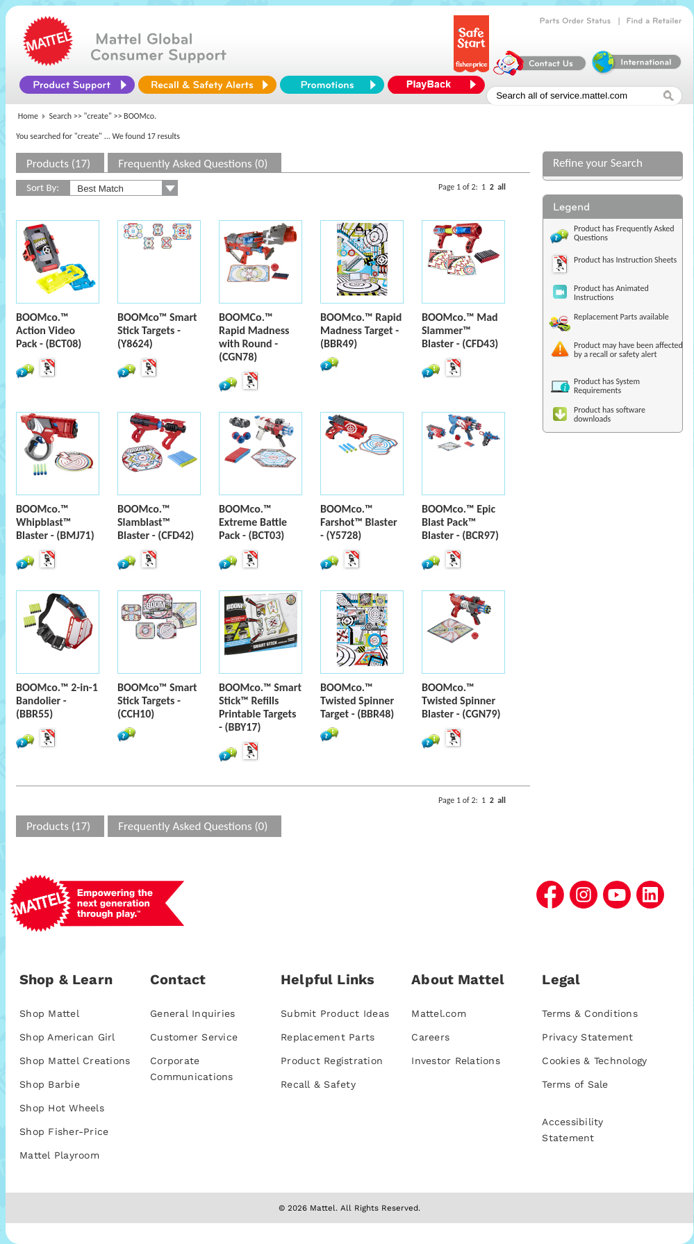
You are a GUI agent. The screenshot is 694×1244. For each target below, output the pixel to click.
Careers (430, 1037)
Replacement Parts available (621, 317)
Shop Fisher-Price (63, 1131)
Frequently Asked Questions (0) (192, 163)
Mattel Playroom (59, 1155)
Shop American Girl (67, 1037)
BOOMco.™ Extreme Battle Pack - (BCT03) (253, 522)
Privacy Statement (587, 1037)
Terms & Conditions (590, 1013)
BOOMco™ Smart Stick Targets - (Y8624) (157, 330)
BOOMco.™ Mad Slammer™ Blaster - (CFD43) (460, 330)
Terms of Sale (575, 1084)
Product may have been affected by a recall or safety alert (628, 349)
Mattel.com (438, 1013)
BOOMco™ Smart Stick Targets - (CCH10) (157, 700)
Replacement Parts (327, 1037)
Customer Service (194, 1037)
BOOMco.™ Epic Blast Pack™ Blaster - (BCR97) (460, 522)
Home (28, 116)
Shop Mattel (49, 1013)
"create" (98, 116)
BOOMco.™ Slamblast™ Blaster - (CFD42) (155, 522)
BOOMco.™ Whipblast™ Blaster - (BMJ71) (55, 522)
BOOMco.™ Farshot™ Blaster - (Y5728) (358, 522)
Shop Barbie (49, 1084)
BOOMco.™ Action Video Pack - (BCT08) (48, 330)
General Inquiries (192, 1013)
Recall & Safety (318, 1084)
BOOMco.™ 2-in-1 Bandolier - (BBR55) (57, 700)
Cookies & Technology (594, 1060)
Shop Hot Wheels (61, 1107)
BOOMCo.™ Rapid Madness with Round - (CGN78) (254, 336)
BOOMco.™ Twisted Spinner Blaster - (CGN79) (461, 700)
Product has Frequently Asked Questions (624, 233)
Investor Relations (455, 1060)
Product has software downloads (609, 414)
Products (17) (58, 163)
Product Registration (332, 1060)
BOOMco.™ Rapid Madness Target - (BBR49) (361, 330)
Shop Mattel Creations (74, 1060)
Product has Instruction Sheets (625, 260)
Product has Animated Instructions (611, 292)
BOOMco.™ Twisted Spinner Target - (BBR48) (357, 700)
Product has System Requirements (607, 385)
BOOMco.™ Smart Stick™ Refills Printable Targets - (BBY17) (260, 707)
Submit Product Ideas (335, 1013)
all (501, 187)
